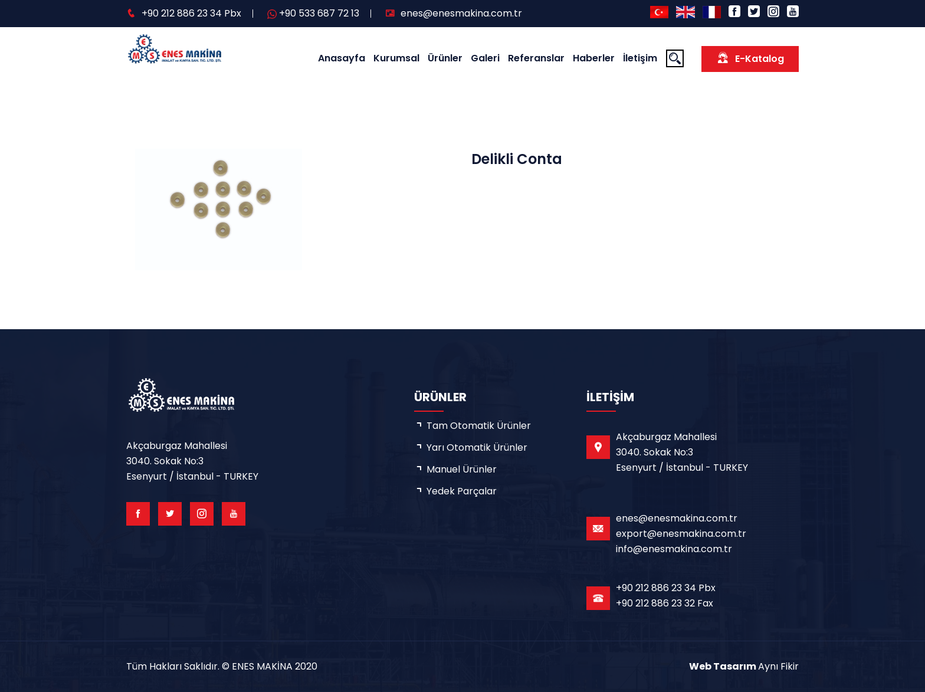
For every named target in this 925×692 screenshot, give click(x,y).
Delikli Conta (516, 159)
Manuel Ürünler (462, 469)
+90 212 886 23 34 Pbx (191, 13)
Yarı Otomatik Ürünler (477, 447)
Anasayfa (341, 58)
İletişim (640, 58)
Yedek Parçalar (462, 491)
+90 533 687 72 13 (319, 13)
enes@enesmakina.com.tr (461, 13)
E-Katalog (750, 58)
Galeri (485, 58)
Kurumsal (396, 58)
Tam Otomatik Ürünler (479, 425)
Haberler (594, 58)
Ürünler (445, 58)
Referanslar (536, 58)
